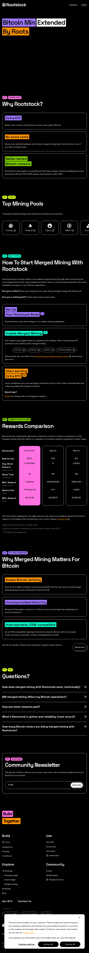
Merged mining (11, 884)
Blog (4, 893)
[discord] (4, 925)
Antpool (30, 230)
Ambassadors (52, 875)
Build (6, 836)
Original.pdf (10, 914)
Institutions (52, 855)
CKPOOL (47, 350)
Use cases (50, 851)
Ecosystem (51, 846)
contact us (62, 519)
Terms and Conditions (26, 934)
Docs (6, 842)
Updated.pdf (29, 914)
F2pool (49, 230)
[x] (13, 925)
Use (49, 836)
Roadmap (6, 888)
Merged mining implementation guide (51, 356)
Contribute (7, 856)
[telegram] (21, 925)
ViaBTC (69, 230)
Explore (8, 864)
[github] (30, 925)
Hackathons (7, 847)
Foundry (11, 230)
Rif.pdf (46, 914)
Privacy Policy (8, 934)
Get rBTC (50, 842)
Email (7, 396)
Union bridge (10, 880)
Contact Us (24, 901)
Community (55, 864)
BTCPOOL (18, 350)
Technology (7, 871)
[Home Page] (14, 5)
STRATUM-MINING (65, 350)
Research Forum (55, 880)
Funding (5, 851)
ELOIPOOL (33, 350)
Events (49, 871)
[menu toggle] (84, 5)
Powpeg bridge (11, 875)
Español (73, 5)
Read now (80, 647)
